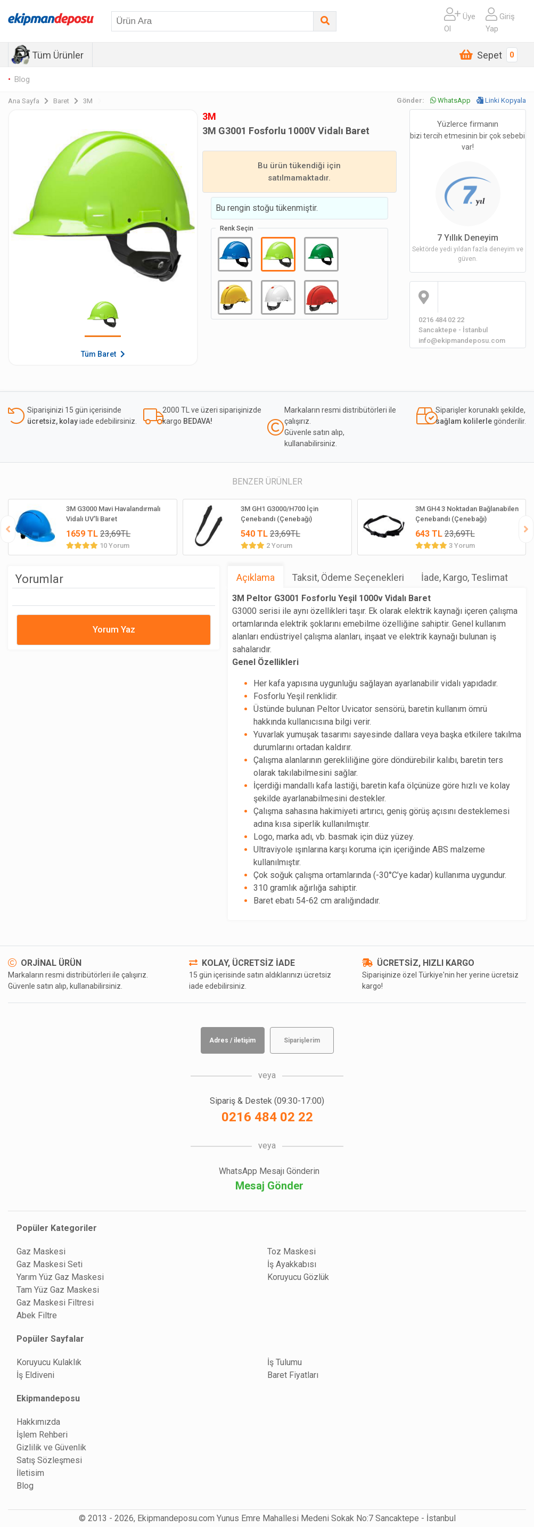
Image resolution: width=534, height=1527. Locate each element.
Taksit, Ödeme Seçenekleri (348, 577)
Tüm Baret (103, 354)
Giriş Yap (500, 20)
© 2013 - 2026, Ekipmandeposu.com (147, 1518)
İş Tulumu (284, 1362)
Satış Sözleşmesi (49, 1460)
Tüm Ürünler (58, 55)
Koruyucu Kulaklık (49, 1362)
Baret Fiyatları (292, 1375)
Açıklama (255, 577)
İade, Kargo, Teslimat (464, 577)
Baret (68, 101)
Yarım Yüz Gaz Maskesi (60, 1277)
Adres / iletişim (232, 1040)
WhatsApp (450, 100)
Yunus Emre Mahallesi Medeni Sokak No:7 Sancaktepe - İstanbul (336, 1518)
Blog (22, 79)
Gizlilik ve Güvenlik (51, 1447)
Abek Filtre (37, 1315)
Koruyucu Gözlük (298, 1277)
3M (92, 101)
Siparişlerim (302, 1040)
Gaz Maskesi (41, 1251)
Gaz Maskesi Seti (50, 1264)
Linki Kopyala (501, 100)
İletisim (30, 1473)
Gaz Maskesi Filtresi (55, 1303)
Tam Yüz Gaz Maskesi (58, 1290)
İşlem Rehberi (42, 1435)
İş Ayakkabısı (291, 1264)
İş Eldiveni (35, 1375)
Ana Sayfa (30, 101)
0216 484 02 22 (267, 1117)
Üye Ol (459, 20)
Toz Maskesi (291, 1251)
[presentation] (8, 529)
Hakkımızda (38, 1422)
